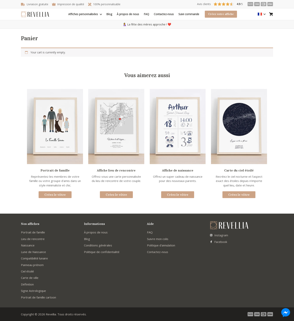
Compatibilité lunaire (34, 258)
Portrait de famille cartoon (38, 297)
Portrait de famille (33, 232)
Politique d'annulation (161, 245)
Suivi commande (188, 14)
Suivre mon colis (157, 239)
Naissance (28, 245)
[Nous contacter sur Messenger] (285, 312)
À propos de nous (128, 14)
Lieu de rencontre (33, 239)
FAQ (146, 14)
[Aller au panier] (271, 14)
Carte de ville (29, 278)
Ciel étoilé (27, 271)
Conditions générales (98, 245)
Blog (109, 14)
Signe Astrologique (33, 291)
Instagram (219, 235)
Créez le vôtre (55, 195)
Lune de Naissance (33, 252)
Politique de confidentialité (101, 252)
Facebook (218, 242)
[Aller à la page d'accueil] (35, 14)
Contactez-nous (164, 14)
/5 (220, 4)
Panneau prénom (32, 265)
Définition (27, 284)
